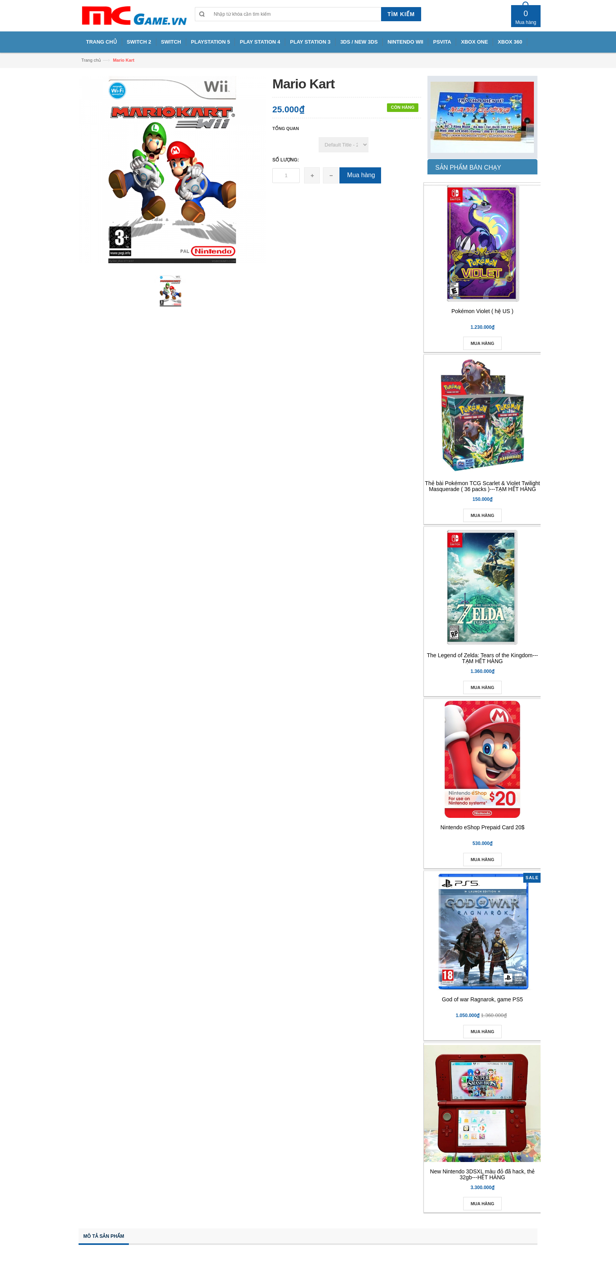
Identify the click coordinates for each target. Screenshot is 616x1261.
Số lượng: (285, 160)
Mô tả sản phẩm (103, 1236)
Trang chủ (91, 60)
